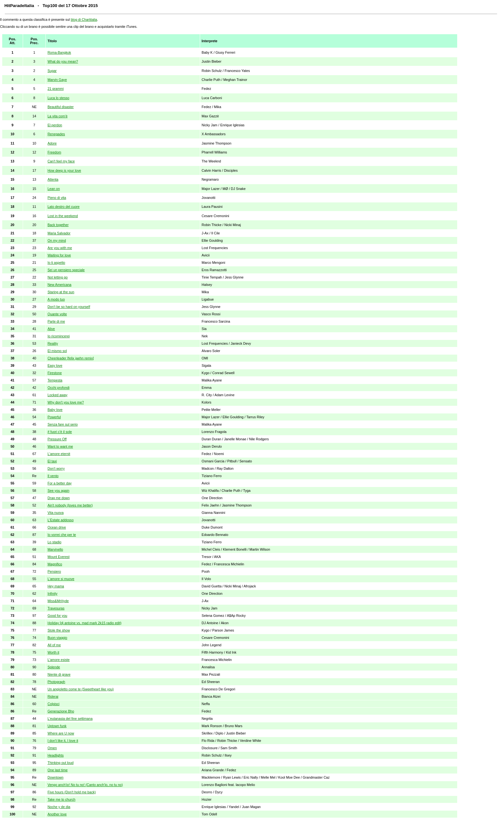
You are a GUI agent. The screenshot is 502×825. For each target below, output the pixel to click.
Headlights (55, 755)
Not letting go (57, 277)
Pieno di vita (56, 198)
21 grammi (55, 88)
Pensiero (54, 571)
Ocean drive (56, 527)
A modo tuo (56, 299)
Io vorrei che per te (61, 535)
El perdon (54, 125)
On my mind (56, 240)
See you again (58, 490)
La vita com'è (57, 116)
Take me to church (61, 799)
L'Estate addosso (60, 520)
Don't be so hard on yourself (68, 307)
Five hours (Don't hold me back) (71, 792)
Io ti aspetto (56, 262)
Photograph (56, 682)
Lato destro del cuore (63, 206)
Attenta (52, 179)
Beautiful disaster (60, 107)
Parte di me (56, 321)
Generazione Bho (60, 711)
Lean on (53, 189)
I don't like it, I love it (62, 740)
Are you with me (59, 248)
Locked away (57, 395)
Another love (57, 814)
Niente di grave (58, 674)
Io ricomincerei (58, 336)
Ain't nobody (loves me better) (70, 505)
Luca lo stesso (58, 98)
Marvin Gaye (57, 80)
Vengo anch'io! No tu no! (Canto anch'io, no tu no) (85, 785)
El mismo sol (57, 351)
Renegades (56, 134)
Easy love (54, 365)
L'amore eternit (58, 454)
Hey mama (55, 586)
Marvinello (55, 549)
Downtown (55, 777)
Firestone (54, 373)
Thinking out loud (60, 763)
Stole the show (58, 630)
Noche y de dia (58, 807)
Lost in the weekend (62, 216)
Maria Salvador (58, 233)
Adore (51, 143)
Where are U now (60, 733)
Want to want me (60, 446)
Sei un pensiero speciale (66, 270)
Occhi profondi (58, 387)
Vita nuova (55, 513)
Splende (53, 667)
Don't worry (56, 468)
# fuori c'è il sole (59, 432)
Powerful (54, 417)
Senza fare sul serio (62, 424)
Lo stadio (54, 542)
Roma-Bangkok (59, 52)
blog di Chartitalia (84, 19)
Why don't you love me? (65, 402)
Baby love (54, 410)
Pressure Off (57, 439)
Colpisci (53, 704)
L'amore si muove (60, 579)
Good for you (57, 615)
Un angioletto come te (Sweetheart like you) (80, 689)
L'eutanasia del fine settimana (70, 718)
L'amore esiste (58, 660)
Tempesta (54, 380)
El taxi (52, 461)
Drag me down (58, 498)
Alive (51, 329)
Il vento (52, 476)
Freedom (54, 152)
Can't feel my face (61, 161)
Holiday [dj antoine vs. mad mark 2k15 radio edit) (84, 623)
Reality (52, 343)
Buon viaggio (57, 638)
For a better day (59, 483)
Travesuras (55, 608)
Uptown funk (56, 726)
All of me (54, 645)
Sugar (51, 71)
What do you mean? (62, 61)
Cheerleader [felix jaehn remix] (70, 358)
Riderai (52, 696)
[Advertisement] (478, 132)
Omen (52, 748)
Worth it (53, 652)
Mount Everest (58, 557)
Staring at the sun (60, 292)
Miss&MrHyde (58, 601)
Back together (58, 225)
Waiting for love (59, 255)
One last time (57, 770)
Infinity (52, 593)
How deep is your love (64, 170)
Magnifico (54, 564)
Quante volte (57, 314)
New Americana (59, 285)
